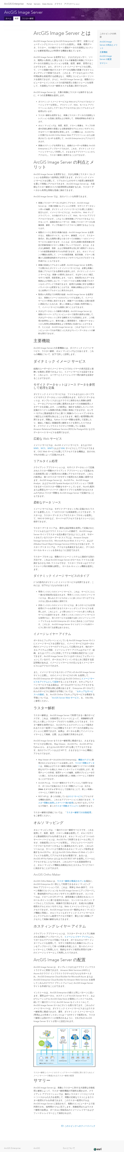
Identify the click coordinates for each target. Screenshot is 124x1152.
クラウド (58, 4)
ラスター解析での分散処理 (78, 812)
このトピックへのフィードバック (79, 1126)
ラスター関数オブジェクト (67, 806)
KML (63, 448)
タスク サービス (75, 796)
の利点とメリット (108, 45)
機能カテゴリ (84, 760)
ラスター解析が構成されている (71, 881)
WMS (36, 448)
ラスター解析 (28, 18)
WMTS (50, 448)
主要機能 (103, 52)
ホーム (8, 18)
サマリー (103, 63)
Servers (37, 4)
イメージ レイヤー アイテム (77, 937)
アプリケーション (72, 4)
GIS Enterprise (14, 3)
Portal (29, 4)
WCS (43, 448)
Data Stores (47, 4)
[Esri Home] (97, 1149)
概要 (17, 18)
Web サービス (65, 697)
